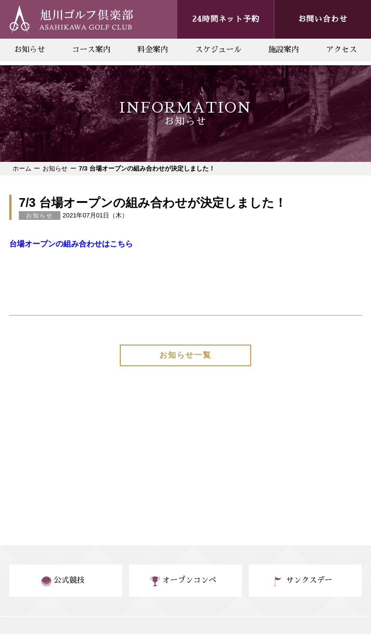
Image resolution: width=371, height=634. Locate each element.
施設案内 (283, 50)
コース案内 (91, 50)
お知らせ (29, 50)
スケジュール (218, 50)
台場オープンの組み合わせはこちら (71, 244)
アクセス (341, 50)
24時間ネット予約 (225, 19)
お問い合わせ (322, 19)
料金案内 (152, 50)
